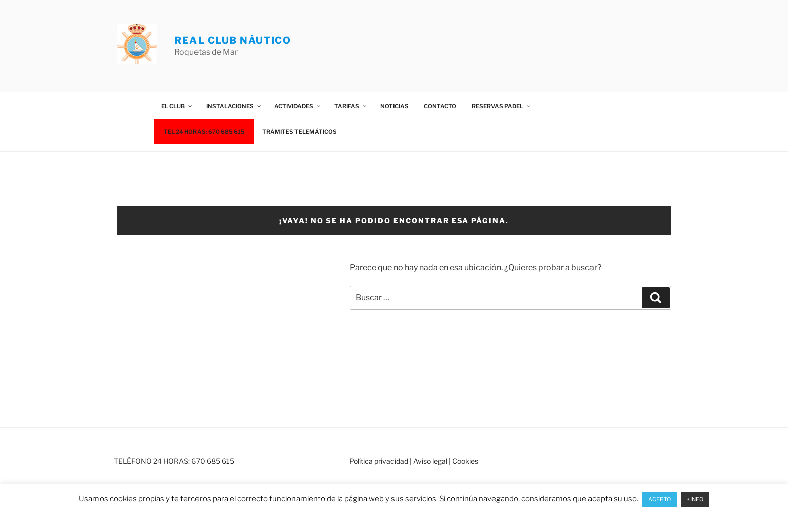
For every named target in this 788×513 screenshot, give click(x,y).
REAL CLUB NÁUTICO (232, 40)
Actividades (297, 106)
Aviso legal (430, 461)
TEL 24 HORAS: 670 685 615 (204, 131)
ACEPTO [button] (659, 499)
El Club (177, 106)
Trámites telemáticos (299, 131)
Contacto (440, 106)
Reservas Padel (501, 106)
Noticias (394, 106)
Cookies (465, 461)
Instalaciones (234, 106)
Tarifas (350, 106)
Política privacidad (378, 461)
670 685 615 (212, 461)
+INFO (695, 499)
